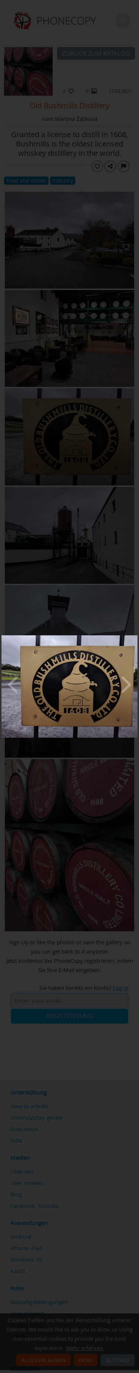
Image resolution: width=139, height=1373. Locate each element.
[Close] (136, 637)
